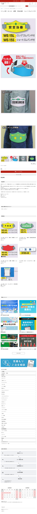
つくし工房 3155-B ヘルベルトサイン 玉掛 (27, 260)
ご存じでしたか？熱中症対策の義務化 (25, 315)
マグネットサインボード (5, 390)
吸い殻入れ (3, 394)
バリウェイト (3, 407)
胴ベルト (3, 432)
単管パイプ (3, 405)
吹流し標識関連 (4, 419)
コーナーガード (4, 411)
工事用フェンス (4, 380)
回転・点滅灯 (3, 425)
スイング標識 (3, 386)
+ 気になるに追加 (18, 174)
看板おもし (3, 388)
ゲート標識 (3, 415)
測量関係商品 (3, 421)
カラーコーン (3, 378)
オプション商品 (4, 436)
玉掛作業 (3, 427)
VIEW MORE (18, 353)
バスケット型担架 (4, 409)
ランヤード (3, 434)
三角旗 (2, 413)
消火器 (2, 417)
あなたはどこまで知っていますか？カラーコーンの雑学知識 (27, 349)
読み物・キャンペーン (4, 509)
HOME (2, 8)
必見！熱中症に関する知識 (5, 315)
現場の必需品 (3, 376)
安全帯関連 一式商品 (5, 373)
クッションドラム (4, 382)
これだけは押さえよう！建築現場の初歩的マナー (26, 332)
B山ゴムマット (4, 403)
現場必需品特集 (3, 332)
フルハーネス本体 (4, 430)
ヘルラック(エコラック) (5, 396)
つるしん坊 (3, 384)
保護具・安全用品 (4, 423)
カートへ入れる (18, 171)
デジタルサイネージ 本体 (5, 443)
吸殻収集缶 (3, 392)
